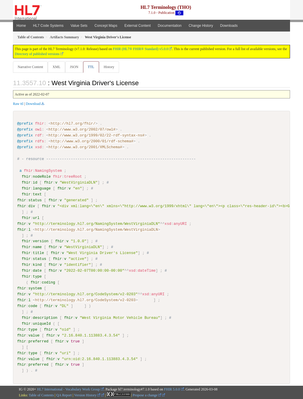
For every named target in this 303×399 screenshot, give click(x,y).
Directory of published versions (37, 54)
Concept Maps (106, 26)
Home (21, 26)
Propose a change (147, 395)
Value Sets (78, 26)
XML (57, 67)
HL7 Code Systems (48, 26)
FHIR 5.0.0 (172, 390)
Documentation (170, 26)
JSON (75, 67)
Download (33, 104)
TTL (93, 67)
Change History (201, 26)
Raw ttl (18, 104)
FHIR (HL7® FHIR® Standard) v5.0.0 (140, 49)
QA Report (64, 395)
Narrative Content (30, 67)
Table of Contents (41, 395)
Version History (87, 395)
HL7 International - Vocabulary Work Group (68, 390)
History (111, 67)
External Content (137, 26)
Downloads (229, 26)
